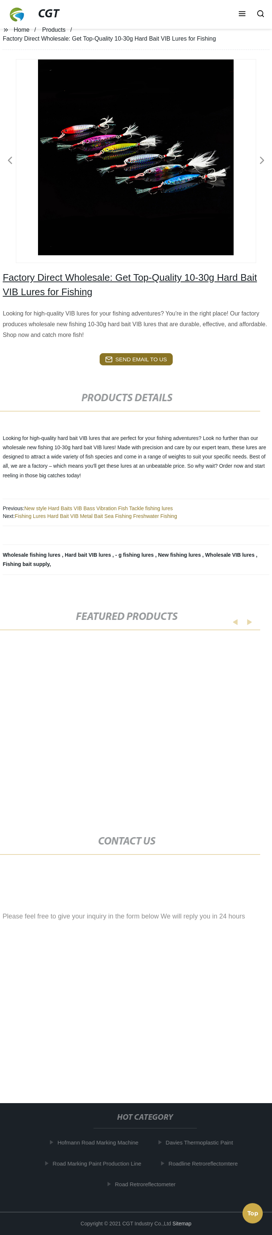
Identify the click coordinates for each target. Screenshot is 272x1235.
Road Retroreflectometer (148, 1184)
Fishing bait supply (26, 564)
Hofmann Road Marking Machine (101, 1142)
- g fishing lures (135, 555)
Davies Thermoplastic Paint (202, 1142)
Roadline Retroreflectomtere (206, 1163)
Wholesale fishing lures (32, 555)
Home (22, 30)
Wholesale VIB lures (230, 555)
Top (252, 1212)
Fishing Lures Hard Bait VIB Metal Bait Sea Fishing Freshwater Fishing (96, 516)
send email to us (136, 359)
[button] (242, 14)
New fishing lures (180, 555)
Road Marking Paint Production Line (100, 1163)
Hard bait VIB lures (88, 555)
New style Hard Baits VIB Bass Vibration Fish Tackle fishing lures (98, 508)
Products (53, 30)
